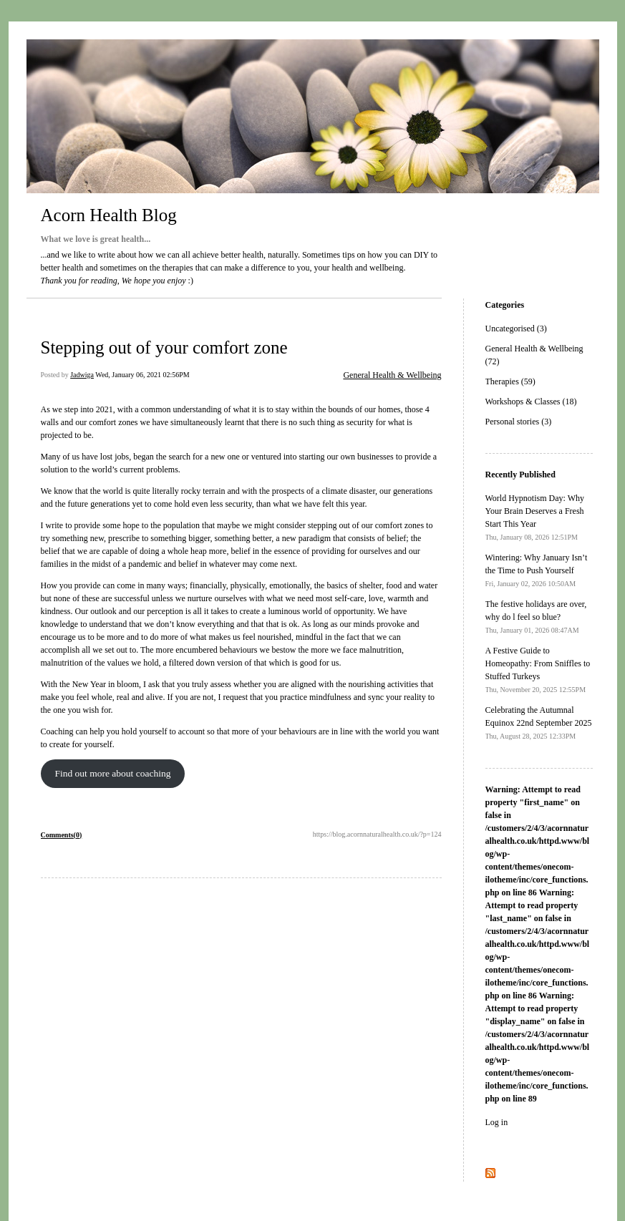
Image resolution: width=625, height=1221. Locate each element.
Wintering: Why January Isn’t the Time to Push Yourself (536, 570)
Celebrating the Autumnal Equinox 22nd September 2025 (538, 722)
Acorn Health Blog (109, 215)
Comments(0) (61, 835)
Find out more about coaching (112, 773)
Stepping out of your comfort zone (164, 347)
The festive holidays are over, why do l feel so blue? (536, 616)
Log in (496, 1122)
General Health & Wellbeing (392, 375)
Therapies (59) (510, 381)
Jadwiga (82, 375)
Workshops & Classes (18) (531, 402)
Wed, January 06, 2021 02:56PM (142, 375)
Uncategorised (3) (516, 329)
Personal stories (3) (518, 422)
